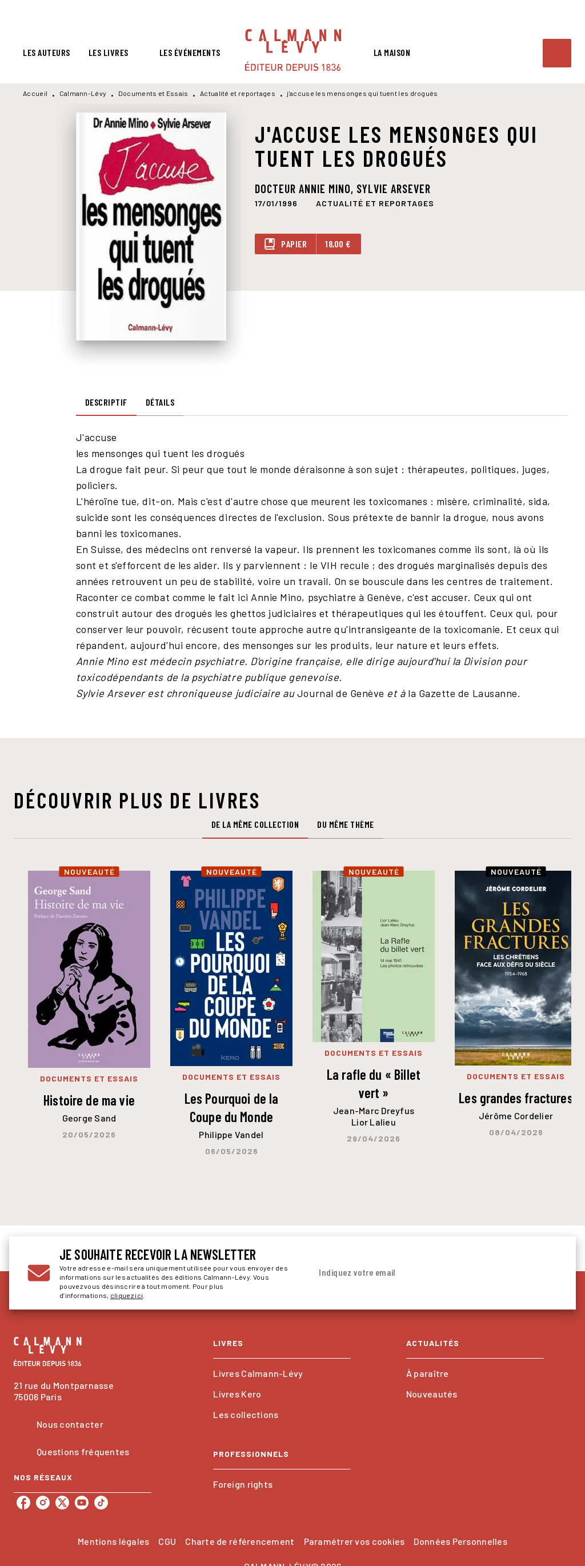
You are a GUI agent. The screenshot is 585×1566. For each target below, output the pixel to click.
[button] (375, 203)
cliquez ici (126, 1295)
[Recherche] (557, 53)
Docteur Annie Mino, (305, 188)
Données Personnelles (460, 1541)
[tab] (46, 52)
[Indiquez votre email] (420, 1272)
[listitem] (23, 1502)
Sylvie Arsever (393, 188)
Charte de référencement (239, 1541)
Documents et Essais (153, 93)
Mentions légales (113, 1541)
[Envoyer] (544, 1273)
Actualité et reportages (237, 93)
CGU (167, 1541)
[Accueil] (293, 50)
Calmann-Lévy (83, 93)
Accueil (35, 93)
